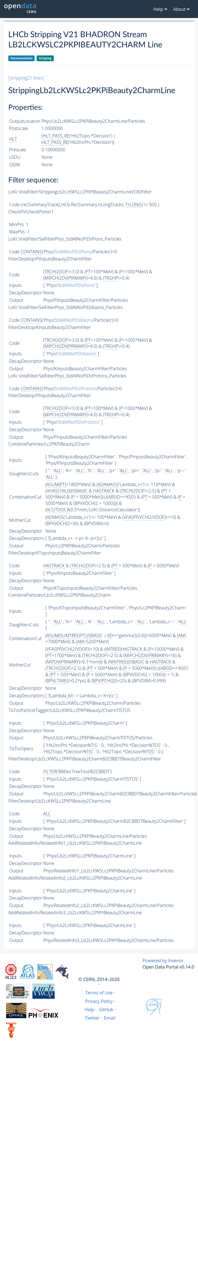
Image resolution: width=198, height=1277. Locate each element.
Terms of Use (99, 993)
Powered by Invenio (163, 960)
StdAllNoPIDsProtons (75, 388)
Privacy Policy (99, 1001)
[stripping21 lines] (26, 78)
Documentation (21, 58)
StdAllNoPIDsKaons (74, 320)
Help (89, 1010)
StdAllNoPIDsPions (73, 252)
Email (109, 1018)
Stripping (45, 58)
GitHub (106, 1010)
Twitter (92, 1018)
